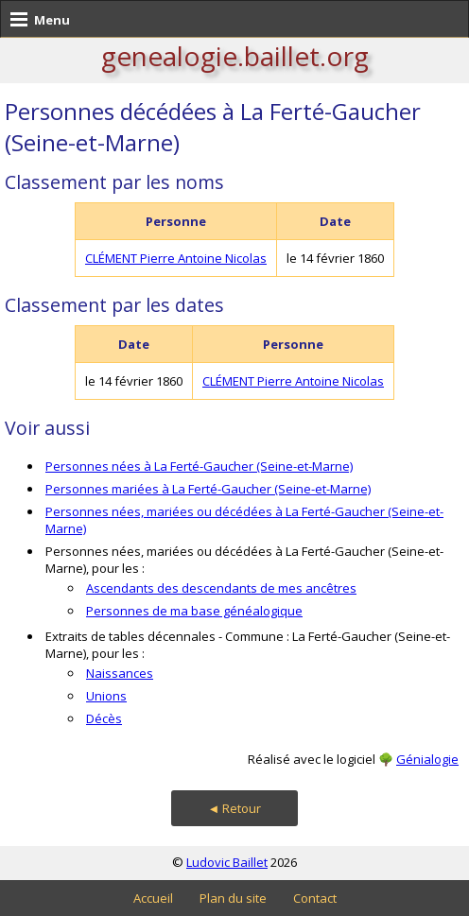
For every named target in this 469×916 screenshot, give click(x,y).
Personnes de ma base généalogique (194, 610)
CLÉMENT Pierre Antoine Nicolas (176, 258)
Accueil (153, 898)
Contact (315, 898)
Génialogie (427, 759)
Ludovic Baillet (227, 862)
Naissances (119, 673)
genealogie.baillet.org (235, 56)
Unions (106, 695)
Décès (104, 718)
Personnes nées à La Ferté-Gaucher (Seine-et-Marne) (199, 466)
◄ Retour (235, 808)
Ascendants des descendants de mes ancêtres (221, 587)
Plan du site (233, 898)
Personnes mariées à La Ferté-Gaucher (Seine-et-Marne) (208, 488)
